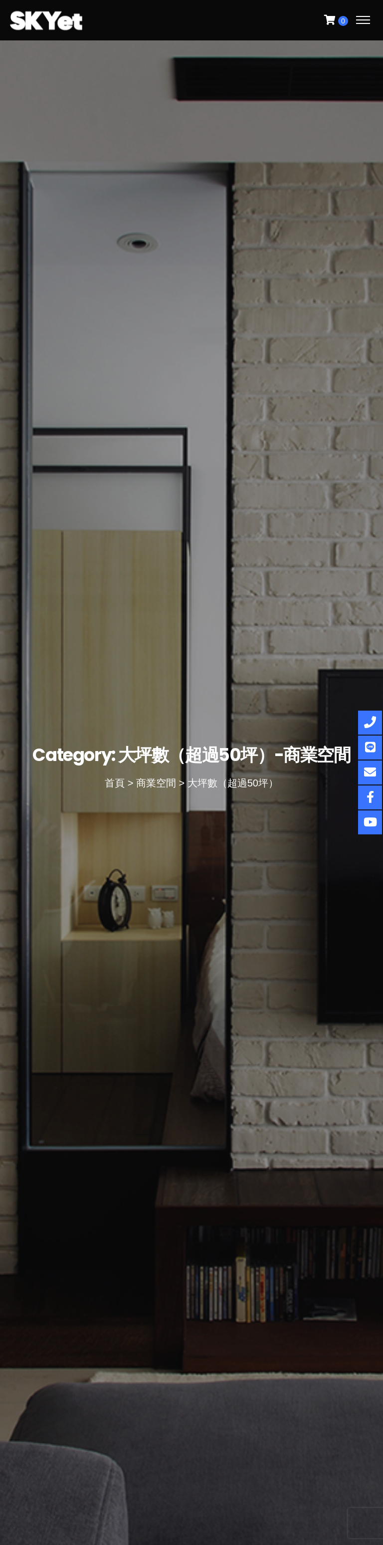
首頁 (115, 782)
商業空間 (156, 782)
